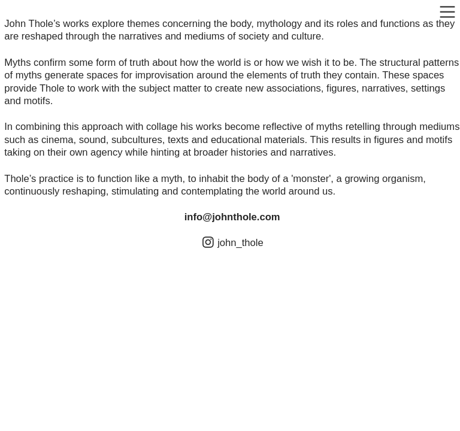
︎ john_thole (234, 242)
